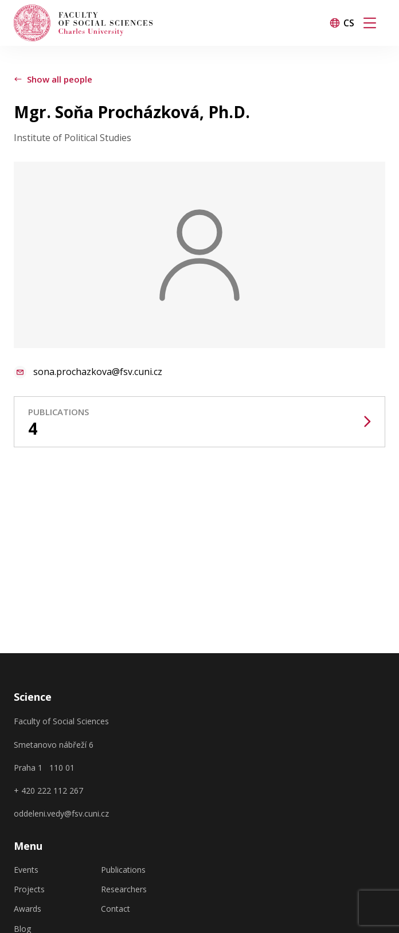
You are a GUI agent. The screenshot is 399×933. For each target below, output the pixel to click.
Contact (115, 909)
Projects (29, 889)
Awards (27, 909)
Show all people (53, 79)
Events (26, 870)
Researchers (124, 889)
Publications (123, 870)
